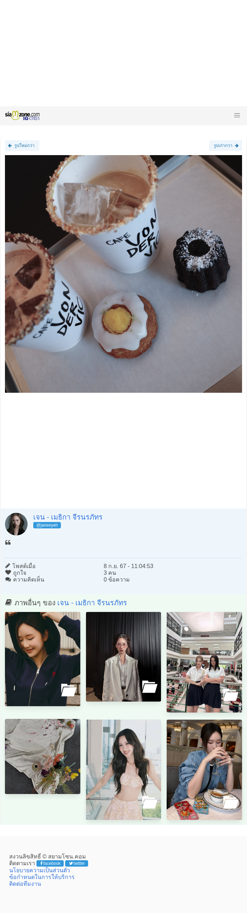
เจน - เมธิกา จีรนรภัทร (68, 517)
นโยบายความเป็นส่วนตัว (39, 870)
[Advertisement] (123, 53)
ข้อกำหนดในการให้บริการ (42, 877)
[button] (237, 115)
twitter (77, 863)
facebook (50, 863)
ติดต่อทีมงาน (25, 884)
